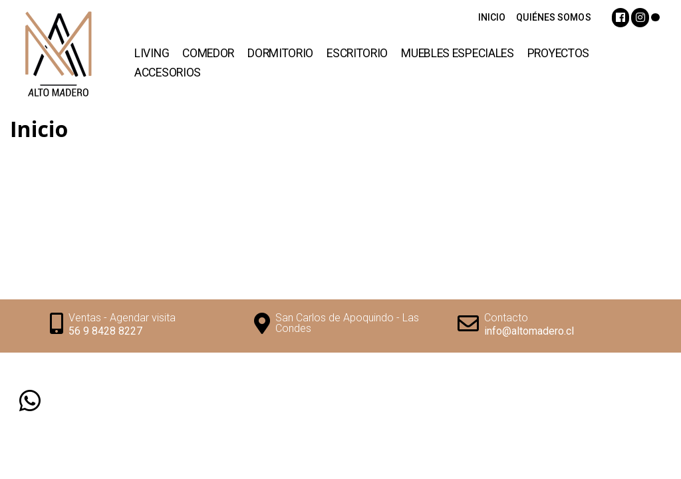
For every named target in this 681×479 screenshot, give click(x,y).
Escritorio (357, 53)
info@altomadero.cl (529, 331)
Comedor (208, 53)
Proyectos (558, 53)
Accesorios (167, 72)
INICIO (492, 17)
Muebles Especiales (457, 53)
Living (151, 53)
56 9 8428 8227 (105, 331)
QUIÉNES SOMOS (553, 17)
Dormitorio (280, 53)
